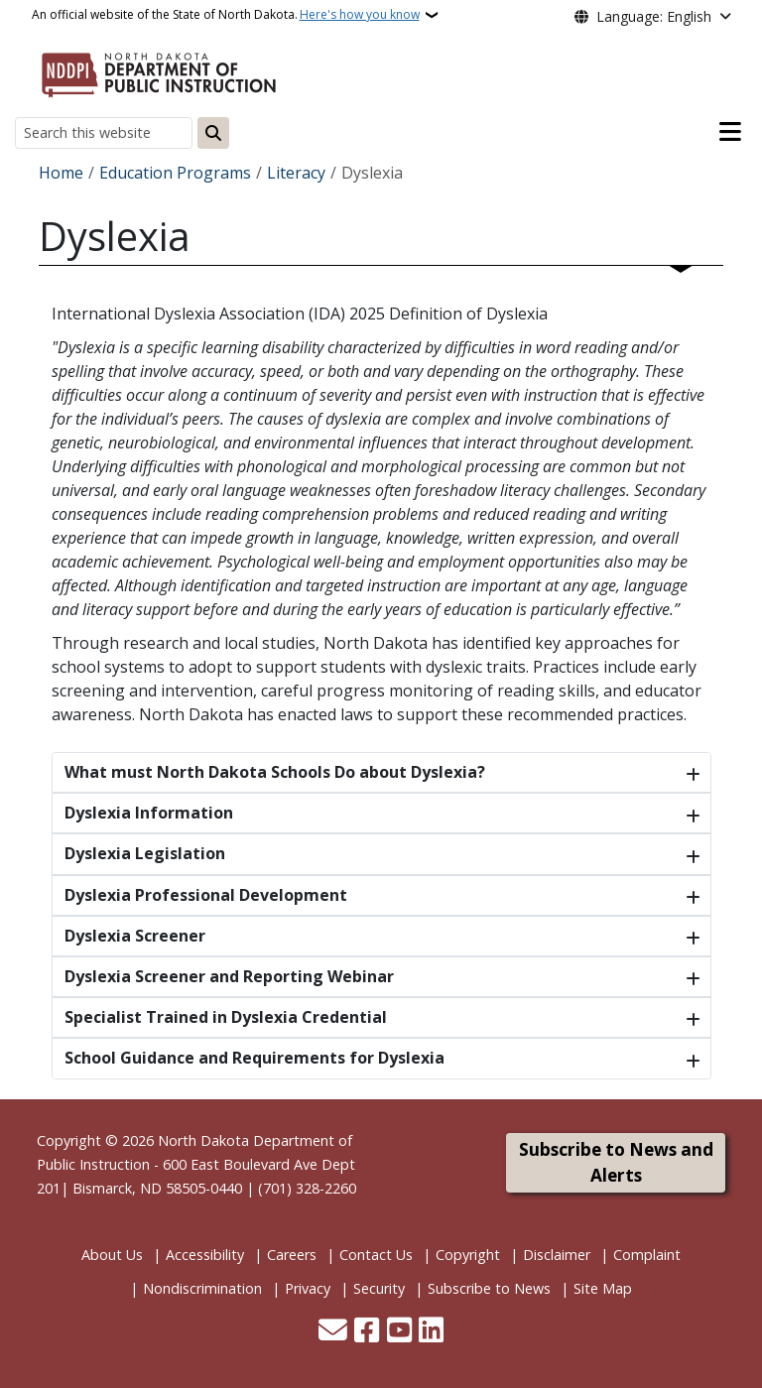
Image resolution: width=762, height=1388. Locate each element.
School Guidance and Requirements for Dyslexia (254, 1058)
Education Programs (175, 173)
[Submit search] (213, 133)
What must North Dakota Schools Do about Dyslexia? (274, 772)
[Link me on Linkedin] (431, 1332)
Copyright (468, 1254)
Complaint (647, 1254)
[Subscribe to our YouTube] (399, 1332)
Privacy (307, 1288)
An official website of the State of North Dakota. (226, 15)
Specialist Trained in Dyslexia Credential (225, 1017)
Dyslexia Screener (134, 935)
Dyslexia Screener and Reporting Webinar (229, 976)
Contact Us (376, 1254)
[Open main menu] (730, 132)
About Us (112, 1254)
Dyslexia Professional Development (205, 895)
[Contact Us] (332, 1332)
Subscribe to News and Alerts (616, 1162)
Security (379, 1288)
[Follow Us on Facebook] (366, 1332)
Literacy (296, 173)
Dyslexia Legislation (144, 853)
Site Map (602, 1288)
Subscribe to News (489, 1288)
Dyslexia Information (148, 812)
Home (61, 173)
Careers (292, 1254)
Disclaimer (556, 1254)
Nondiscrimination (202, 1288)
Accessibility (205, 1254)
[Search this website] (103, 132)
